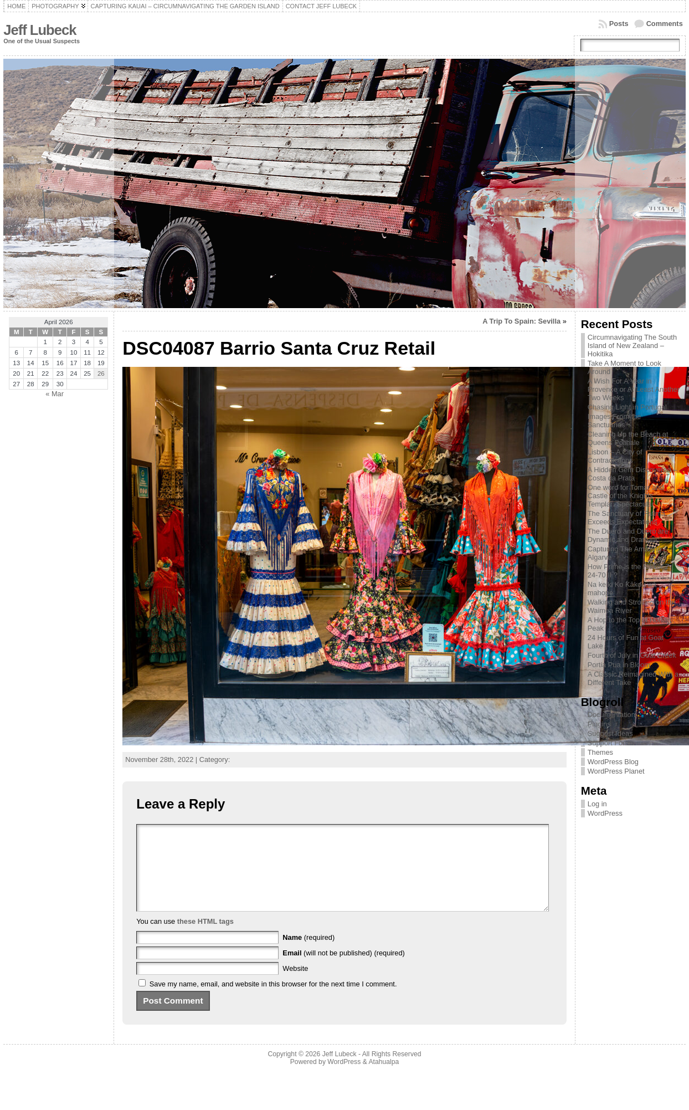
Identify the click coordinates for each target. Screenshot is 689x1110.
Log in (597, 804)
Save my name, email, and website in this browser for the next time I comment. (273, 1000)
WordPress (605, 813)
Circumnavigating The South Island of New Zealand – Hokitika (632, 345)
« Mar (54, 394)
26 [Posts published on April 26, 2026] (101, 373)
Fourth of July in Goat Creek (632, 655)
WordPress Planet (616, 771)
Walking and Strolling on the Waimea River (632, 606)
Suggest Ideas (610, 733)
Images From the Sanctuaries (614, 420)
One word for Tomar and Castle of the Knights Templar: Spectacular (626, 495)
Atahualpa (383, 1078)
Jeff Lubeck (39, 30)
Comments (664, 23)
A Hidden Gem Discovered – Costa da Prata (632, 474)
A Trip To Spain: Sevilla (521, 321)
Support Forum (611, 743)
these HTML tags (205, 938)
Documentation (611, 714)
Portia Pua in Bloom (619, 665)
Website (295, 985)
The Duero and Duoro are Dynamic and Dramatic (628, 535)
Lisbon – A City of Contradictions (615, 456)
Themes (600, 752)
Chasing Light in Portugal (627, 407)
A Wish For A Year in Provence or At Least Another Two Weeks (634, 389)
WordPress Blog (613, 762)
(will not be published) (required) (343, 969)
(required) (308, 954)
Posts (619, 23)
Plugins (599, 724)
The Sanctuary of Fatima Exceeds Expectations (626, 517)
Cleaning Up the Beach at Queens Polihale (628, 438)
